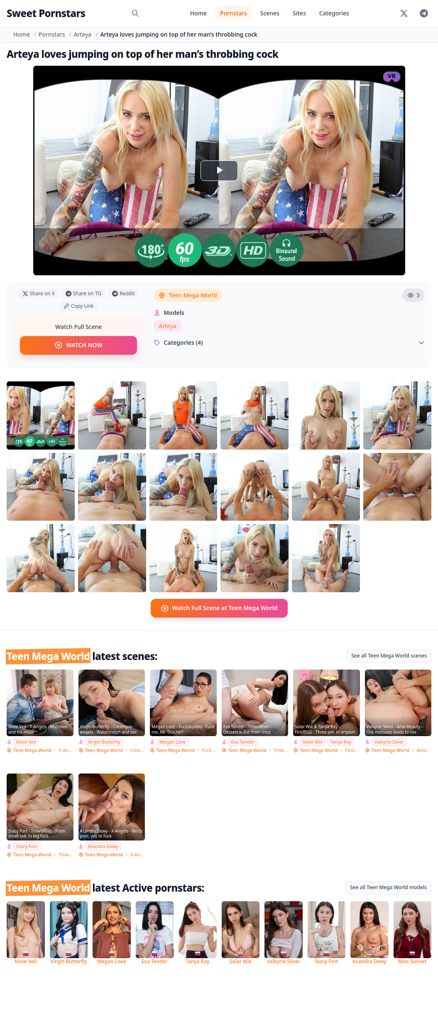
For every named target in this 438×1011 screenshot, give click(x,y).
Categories (334, 13)
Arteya (82, 34)
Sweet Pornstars (46, 13)
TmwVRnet (281, 750)
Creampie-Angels (137, 750)
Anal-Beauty (424, 750)
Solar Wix (313, 741)
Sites (299, 13)
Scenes (269, 13)
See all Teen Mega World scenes (389, 655)
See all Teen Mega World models (388, 886)
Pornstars (233, 13)
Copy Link (78, 305)
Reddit (123, 293)
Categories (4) (289, 342)
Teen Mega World (188, 295)
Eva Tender (243, 741)
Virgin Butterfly (104, 741)
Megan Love (172, 741)
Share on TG (83, 293)
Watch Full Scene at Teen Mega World (219, 608)
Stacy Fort (26, 846)
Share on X (38, 293)
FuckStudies (209, 750)
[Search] (135, 13)
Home (198, 13)
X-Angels (66, 750)
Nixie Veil (26, 741)
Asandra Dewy (103, 846)
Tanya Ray (340, 741)
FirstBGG (352, 750)
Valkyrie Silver (389, 741)
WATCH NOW (78, 345)
